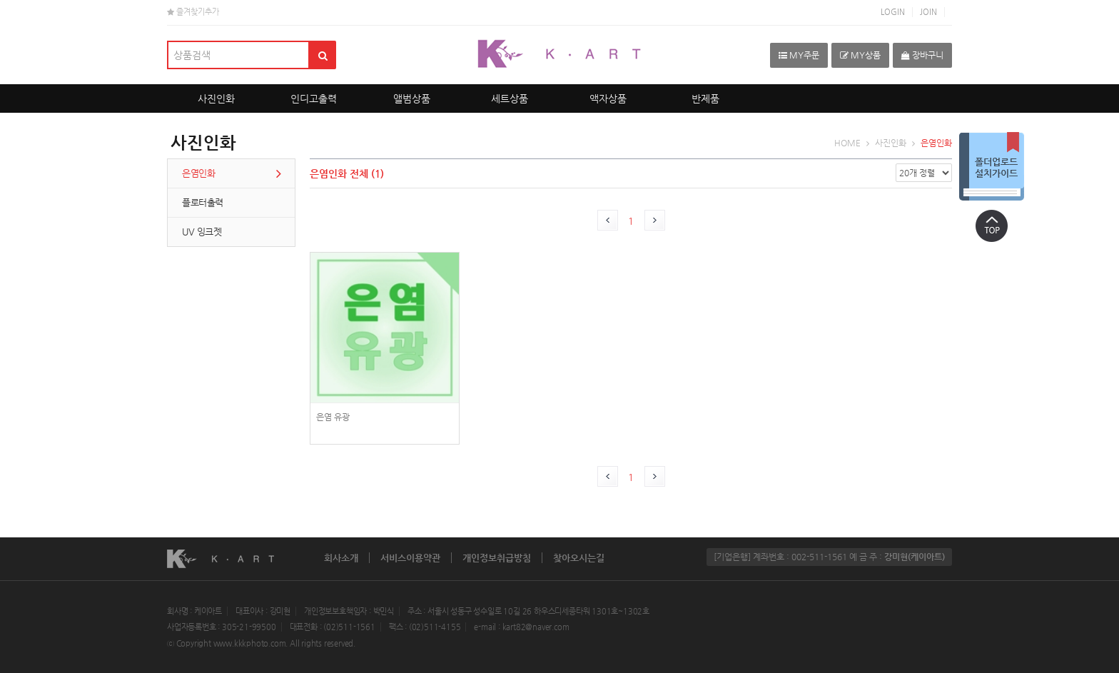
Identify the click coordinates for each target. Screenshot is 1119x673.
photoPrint (384, 356)
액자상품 (608, 98)
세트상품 (509, 98)
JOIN (928, 11)
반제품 (705, 98)
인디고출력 (313, 98)
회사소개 (341, 557)
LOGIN (893, 11)
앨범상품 (411, 98)
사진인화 (216, 98)
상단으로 (991, 225)
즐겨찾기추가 (193, 11)
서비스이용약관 (410, 557)
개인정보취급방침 (496, 557)
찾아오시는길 (578, 557)
